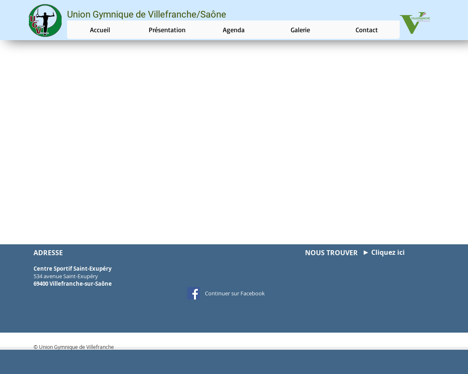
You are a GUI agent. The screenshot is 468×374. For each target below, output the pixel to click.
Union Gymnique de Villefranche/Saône (146, 14)
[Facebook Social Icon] (193, 293)
